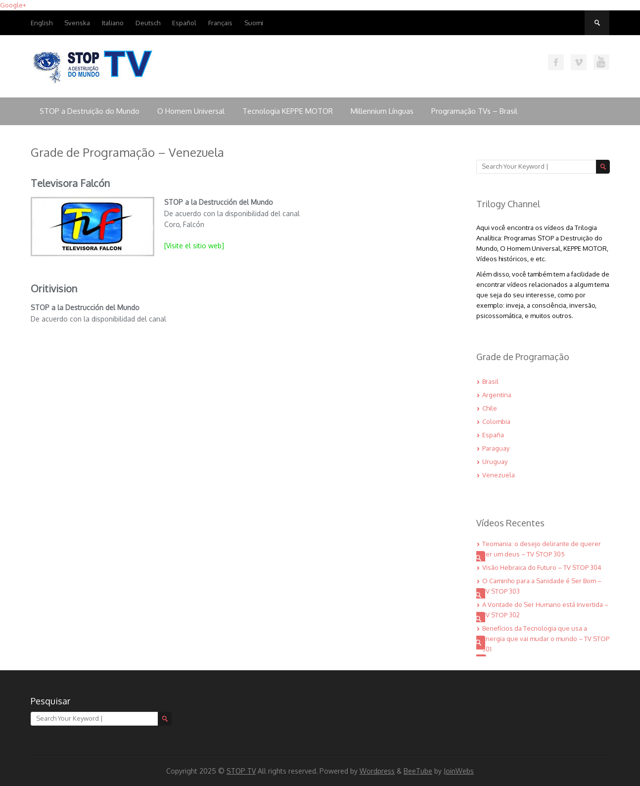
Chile (489, 408)
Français (220, 23)
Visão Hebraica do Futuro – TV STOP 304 (541, 567)
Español (184, 23)
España (493, 435)
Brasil (490, 381)
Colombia (496, 421)
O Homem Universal (191, 111)
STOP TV (241, 771)
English (41, 23)
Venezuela (498, 475)
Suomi (253, 23)
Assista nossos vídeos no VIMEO (579, 62)
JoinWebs (459, 771)
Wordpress (377, 771)
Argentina (496, 395)
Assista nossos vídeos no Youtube (601, 62)
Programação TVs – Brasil (474, 111)
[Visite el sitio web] (195, 245)
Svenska (77, 23)
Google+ (13, 5)
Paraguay (495, 448)
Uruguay (494, 461)
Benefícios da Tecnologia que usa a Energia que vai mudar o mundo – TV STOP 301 (545, 638)
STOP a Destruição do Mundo (89, 111)
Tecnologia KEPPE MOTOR (287, 111)
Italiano (113, 23)
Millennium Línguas (382, 111)
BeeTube (418, 771)
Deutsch (148, 23)
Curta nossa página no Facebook (556, 62)
